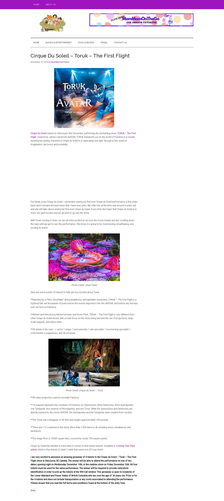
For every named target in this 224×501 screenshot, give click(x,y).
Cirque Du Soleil (39, 133)
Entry (33, 490)
